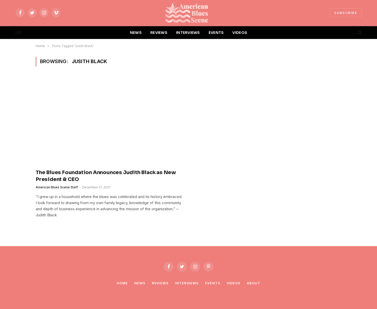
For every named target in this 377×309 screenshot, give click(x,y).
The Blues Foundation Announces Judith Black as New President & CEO (106, 175)
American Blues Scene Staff (57, 187)
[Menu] (18, 32)
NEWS (136, 32)
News (139, 283)
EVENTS (216, 32)
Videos (233, 283)
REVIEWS (158, 32)
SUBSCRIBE (345, 13)
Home (122, 283)
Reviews (160, 283)
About (253, 283)
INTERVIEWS (188, 32)
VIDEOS (239, 32)
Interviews (187, 283)
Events (212, 283)
